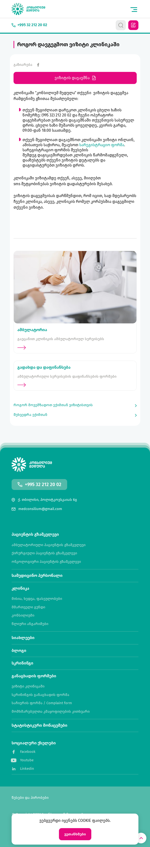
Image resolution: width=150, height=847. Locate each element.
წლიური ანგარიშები (30, 624)
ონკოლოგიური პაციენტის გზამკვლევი (46, 562)
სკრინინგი (22, 663)
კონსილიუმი (23, 615)
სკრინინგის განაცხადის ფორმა (40, 695)
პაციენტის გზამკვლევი (35, 534)
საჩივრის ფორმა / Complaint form (42, 703)
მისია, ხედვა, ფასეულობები (37, 599)
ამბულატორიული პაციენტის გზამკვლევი (49, 545)
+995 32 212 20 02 (43, 484)
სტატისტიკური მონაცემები (39, 725)
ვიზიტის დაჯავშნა (75, 78)
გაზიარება (23, 65)
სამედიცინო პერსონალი (37, 575)
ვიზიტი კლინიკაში (28, 686)
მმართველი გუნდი (28, 607)
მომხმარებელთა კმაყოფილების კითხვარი (51, 711)
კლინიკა (20, 588)
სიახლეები (23, 638)
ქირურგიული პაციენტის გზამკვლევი (44, 553)
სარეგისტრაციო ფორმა (101, 145)
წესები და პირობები (30, 798)
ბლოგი (19, 651)
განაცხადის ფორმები (34, 676)
